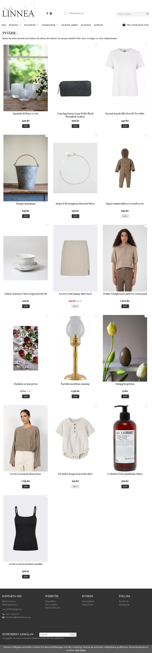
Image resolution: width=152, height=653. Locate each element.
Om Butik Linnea (69, 25)
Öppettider (87, 604)
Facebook (124, 601)
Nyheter (15, 25)
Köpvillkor (50, 601)
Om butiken (88, 601)
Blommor (86, 25)
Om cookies (51, 604)
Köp (26, 126)
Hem (3, 25)
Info (125, 216)
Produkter (31, 25)
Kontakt (98, 25)
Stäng (83, 650)
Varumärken (50, 25)
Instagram (124, 604)
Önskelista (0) (52, 607)
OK (72, 635)
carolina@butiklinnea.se (18, 617)
